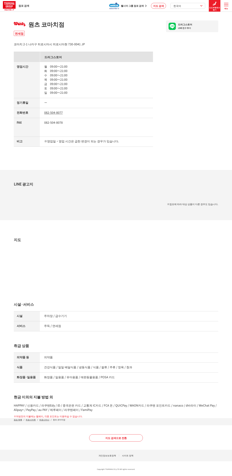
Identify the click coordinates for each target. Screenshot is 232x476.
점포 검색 (16, 5)
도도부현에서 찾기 (214, 6)
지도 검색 (158, 6)
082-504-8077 (53, 112)
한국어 (188, 6)
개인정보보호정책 (107, 455)
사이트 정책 (127, 455)
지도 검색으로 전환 (116, 438)
